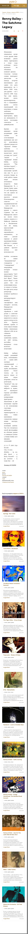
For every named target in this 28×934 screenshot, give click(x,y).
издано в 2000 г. (15, 12)
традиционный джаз (8, 482)
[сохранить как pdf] (23, 31)
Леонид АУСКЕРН (7, 475)
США (3, 479)
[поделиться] (14, 31)
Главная (4, 12)
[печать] (18, 31)
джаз (3, 472)
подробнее (6, 526)
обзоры (9, 12)
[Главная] (13, 2)
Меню (16, 5)
